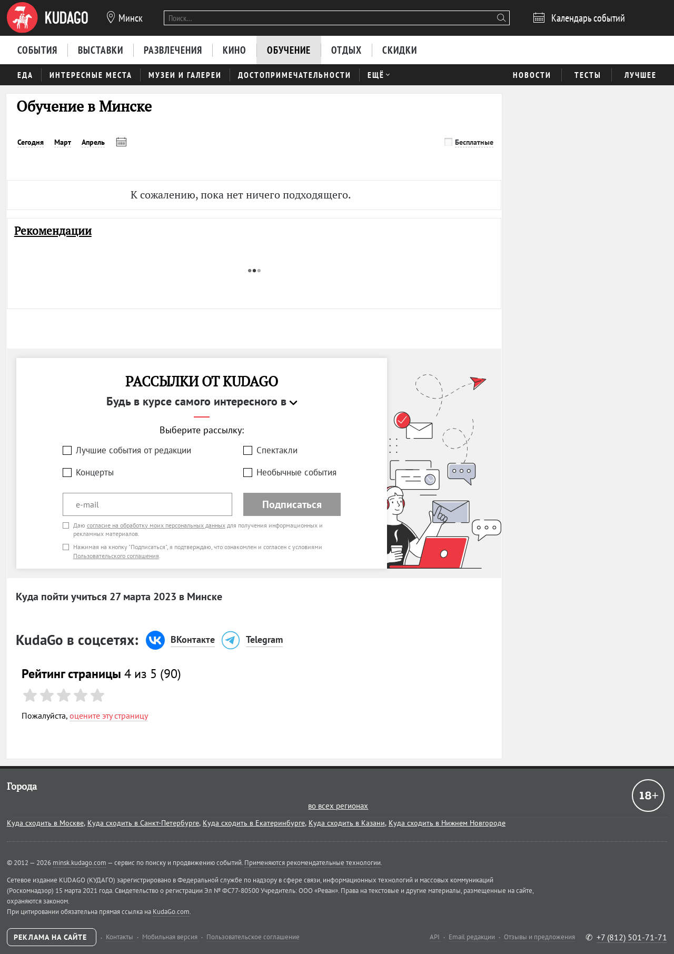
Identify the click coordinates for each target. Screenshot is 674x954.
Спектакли (277, 450)
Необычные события (296, 472)
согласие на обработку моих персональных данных (156, 525)
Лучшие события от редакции (133, 450)
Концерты (95, 472)
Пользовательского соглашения (116, 556)
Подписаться (292, 504)
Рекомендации (53, 231)
